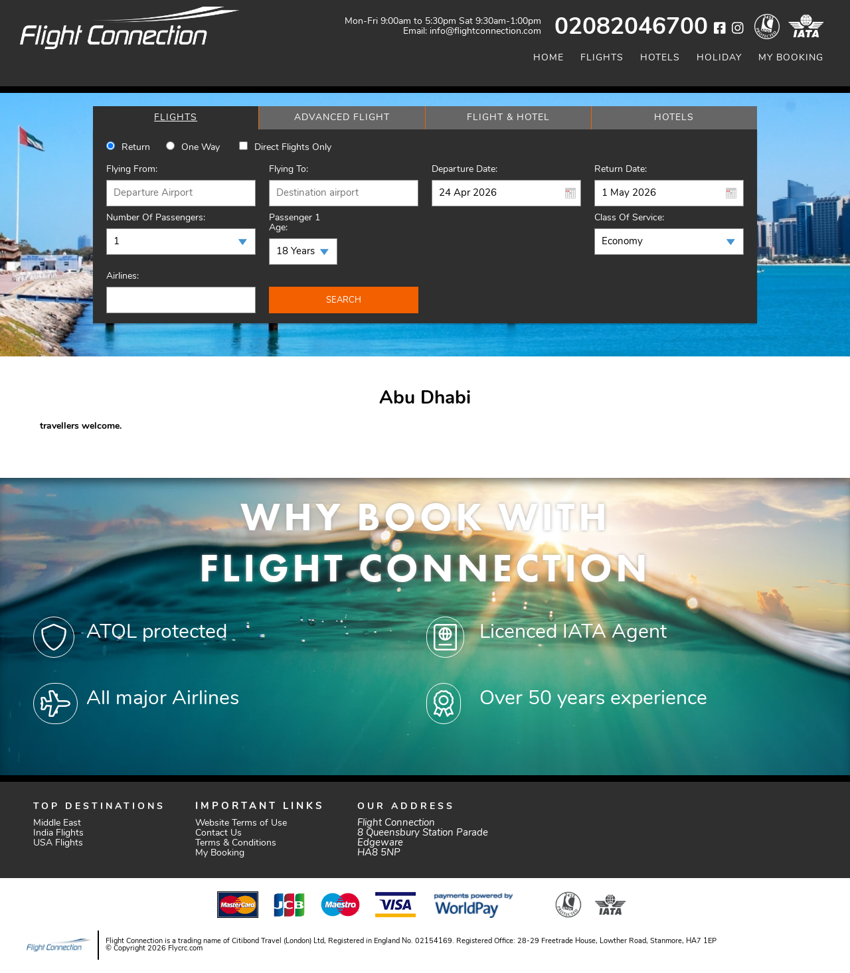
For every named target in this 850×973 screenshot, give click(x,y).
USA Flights (58, 843)
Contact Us (218, 833)
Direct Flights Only (292, 148)
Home (548, 58)
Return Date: (620, 170)
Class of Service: (629, 218)
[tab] (175, 117)
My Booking (790, 58)
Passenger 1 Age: (294, 223)
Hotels (660, 58)
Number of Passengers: (155, 218)
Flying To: (288, 170)
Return (136, 148)
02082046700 (631, 28)
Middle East (57, 823)
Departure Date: (464, 170)
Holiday (719, 58)
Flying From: (131, 170)
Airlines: (122, 276)
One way (200, 148)
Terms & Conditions (235, 843)
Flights (602, 58)
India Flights (58, 833)
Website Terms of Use (241, 823)
